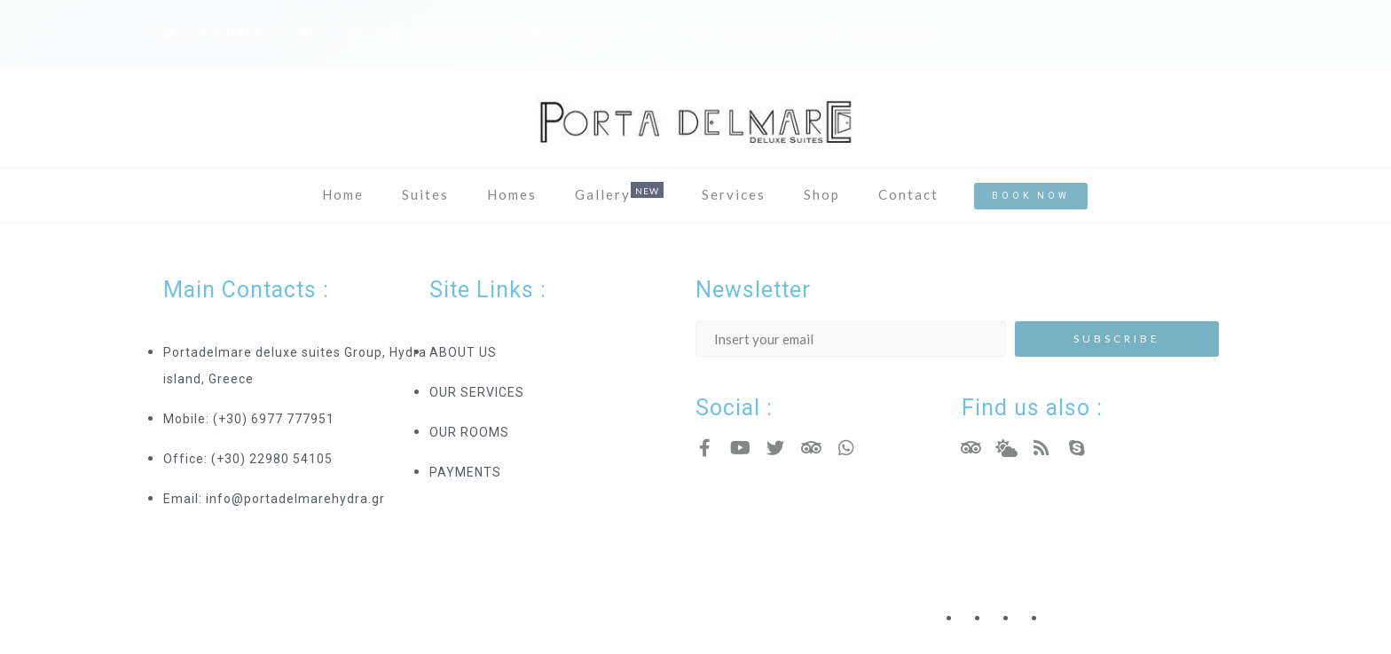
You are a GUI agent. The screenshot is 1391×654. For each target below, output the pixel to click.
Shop (822, 194)
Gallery (603, 194)
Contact (908, 194)
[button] (1031, 196)
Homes (512, 194)
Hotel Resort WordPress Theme (265, 599)
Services (734, 194)
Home (343, 194)
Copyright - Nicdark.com (772, 599)
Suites (425, 194)
